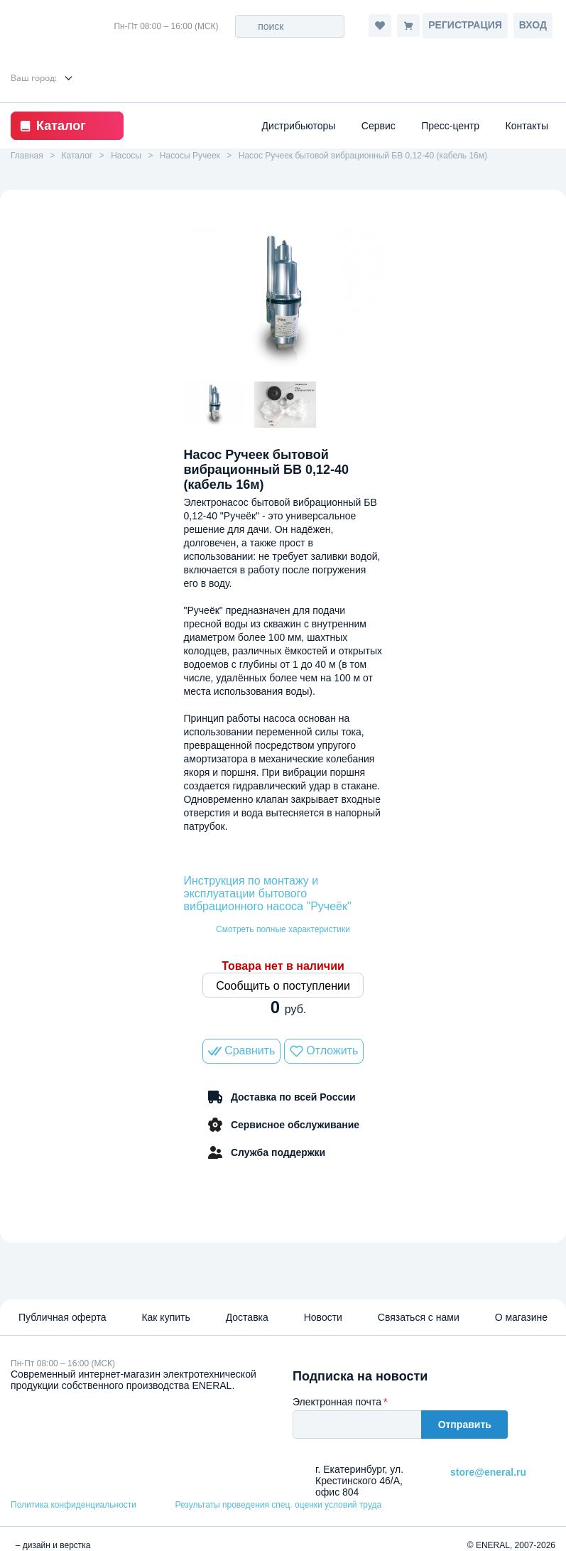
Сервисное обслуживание (283, 1124)
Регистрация (465, 25)
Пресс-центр (450, 125)
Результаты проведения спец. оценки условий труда (278, 1505)
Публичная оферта (62, 1317)
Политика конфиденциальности (73, 1505)
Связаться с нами (418, 1317)
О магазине (521, 1317)
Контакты (527, 125)
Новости (323, 1317)
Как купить (165, 1317)
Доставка (247, 1317)
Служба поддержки (266, 1152)
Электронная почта (337, 1401)
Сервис (378, 125)
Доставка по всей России (283, 1097)
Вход (533, 25)
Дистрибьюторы (299, 125)
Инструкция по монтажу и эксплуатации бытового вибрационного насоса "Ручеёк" (268, 893)
